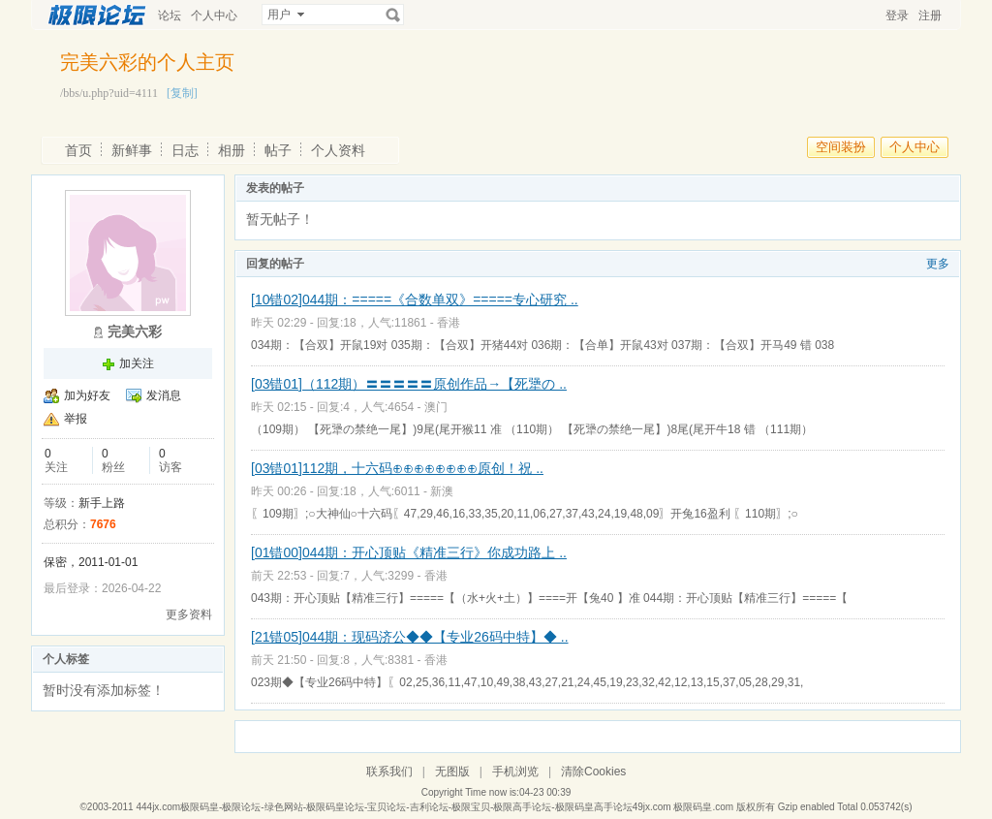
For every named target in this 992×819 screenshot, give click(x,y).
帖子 (278, 150)
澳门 (436, 407)
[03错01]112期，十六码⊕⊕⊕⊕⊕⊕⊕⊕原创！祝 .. (397, 468)
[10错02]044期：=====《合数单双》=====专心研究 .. (414, 299)
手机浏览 (515, 771)
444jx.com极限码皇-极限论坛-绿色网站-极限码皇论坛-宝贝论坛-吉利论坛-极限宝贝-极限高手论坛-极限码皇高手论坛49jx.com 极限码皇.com (434, 807)
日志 (185, 150)
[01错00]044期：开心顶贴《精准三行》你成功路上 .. (409, 552)
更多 (937, 263)
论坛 (169, 15)
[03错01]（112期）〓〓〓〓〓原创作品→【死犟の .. (409, 384)
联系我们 (389, 771)
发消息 (163, 395)
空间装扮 (841, 147)
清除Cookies (593, 771)
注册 (930, 15)
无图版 (452, 771)
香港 (448, 323)
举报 (75, 418)
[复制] (182, 93)
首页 (78, 150)
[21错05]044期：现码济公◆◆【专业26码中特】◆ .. (410, 637)
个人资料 (338, 150)
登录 (897, 15)
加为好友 (87, 395)
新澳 (441, 491)
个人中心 (214, 15)
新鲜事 (131, 150)
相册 (231, 150)
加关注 (136, 363)
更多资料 (189, 614)
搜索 (393, 14)
